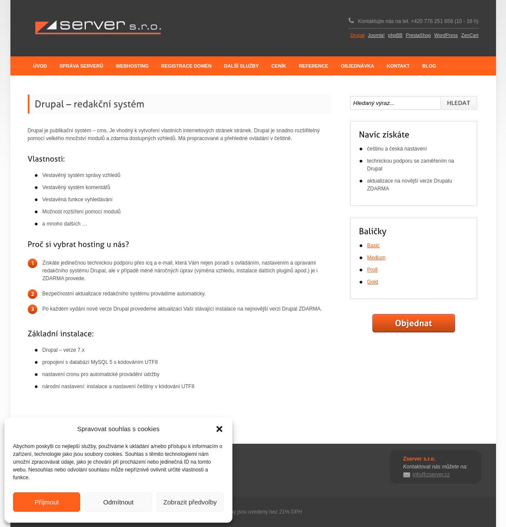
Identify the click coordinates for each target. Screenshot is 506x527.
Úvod (40, 66)
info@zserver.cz (431, 474)
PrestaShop (418, 35)
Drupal (357, 35)
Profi (372, 270)
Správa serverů (81, 66)
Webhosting (132, 66)
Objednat (414, 324)
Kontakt (398, 66)
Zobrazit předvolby (190, 502)
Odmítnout (118, 502)
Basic (373, 245)
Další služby (241, 66)
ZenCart (470, 35)
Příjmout (47, 502)
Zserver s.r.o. (98, 28)
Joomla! (376, 35)
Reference (313, 66)
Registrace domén (186, 66)
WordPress (446, 35)
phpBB (395, 35)
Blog (429, 66)
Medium (376, 258)
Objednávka (357, 66)
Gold (372, 282)
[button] (219, 429)
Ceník (278, 66)
